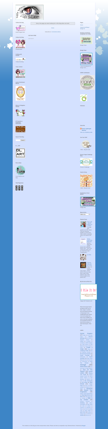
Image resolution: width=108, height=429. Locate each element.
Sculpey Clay (88, 387)
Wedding (82, 402)
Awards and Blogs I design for (85, 28)
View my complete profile (86, 132)
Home (52, 28)
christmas (82, 407)
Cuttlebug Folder (84, 350)
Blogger (83, 425)
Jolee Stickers (89, 368)
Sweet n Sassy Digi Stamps (86, 393)
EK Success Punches (85, 353)
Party (86, 385)
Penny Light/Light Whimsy (86, 129)
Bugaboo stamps (84, 339)
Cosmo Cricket (88, 345)
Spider (81, 388)
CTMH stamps (85, 344)
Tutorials (83, 398)
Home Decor (84, 366)
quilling (89, 412)
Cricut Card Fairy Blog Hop (89, 240)
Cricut (89, 349)
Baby (84, 335)
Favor (86, 359)
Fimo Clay (90, 359)
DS (91, 350)
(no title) (89, 254)
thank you (88, 415)
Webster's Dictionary (85, 401)
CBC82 (81, 341)
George (83, 365)
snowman (89, 413)
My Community (88, 380)
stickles (82, 415)
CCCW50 (82, 342)
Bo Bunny (89, 338)
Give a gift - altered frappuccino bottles (89, 223)
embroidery (88, 407)
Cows (81, 347)
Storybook (89, 388)
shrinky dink (82, 413)
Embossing (82, 356)
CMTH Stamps (89, 342)
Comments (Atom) (56, 31)
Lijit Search (31, 38)
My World (84, 382)
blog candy (89, 404)
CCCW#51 (88, 341)
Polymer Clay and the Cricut (89, 264)
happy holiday (88, 410)
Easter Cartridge (84, 355)
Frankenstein (84, 361)
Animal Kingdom (86, 333)
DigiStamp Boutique (86, 352)
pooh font (82, 412)
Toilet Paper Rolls (88, 396)
